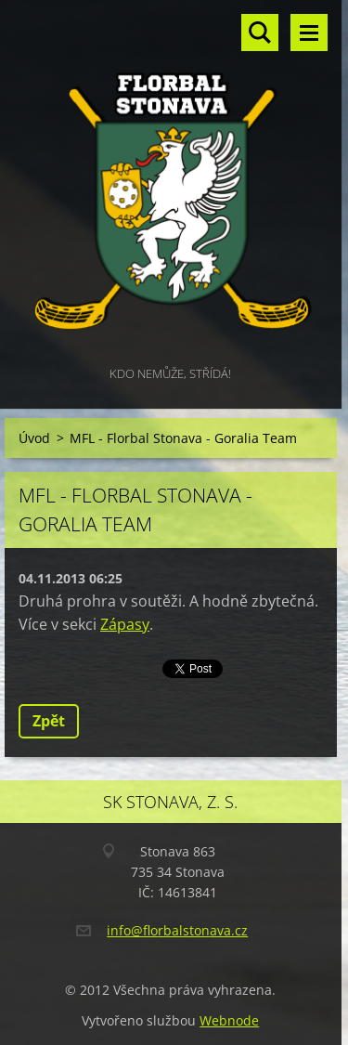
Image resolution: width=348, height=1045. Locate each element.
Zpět (48, 721)
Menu (309, 32)
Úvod (34, 438)
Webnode (229, 1020)
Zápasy (124, 624)
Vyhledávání (259, 32)
